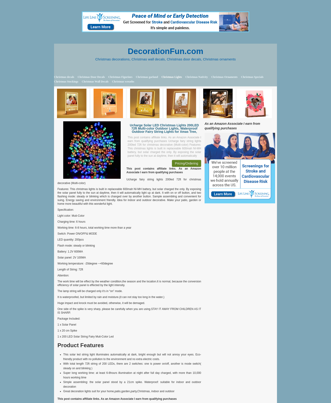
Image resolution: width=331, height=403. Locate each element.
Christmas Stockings (66, 81)
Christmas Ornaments (224, 77)
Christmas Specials (252, 77)
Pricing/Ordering (186, 163)
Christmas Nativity (196, 77)
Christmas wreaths (123, 81)
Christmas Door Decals (91, 77)
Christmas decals (64, 77)
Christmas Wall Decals (95, 81)
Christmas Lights (171, 77)
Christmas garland (147, 77)
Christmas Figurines (120, 77)
